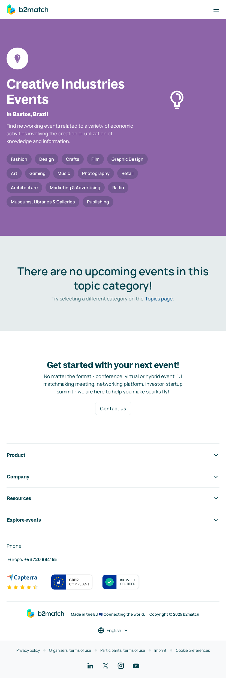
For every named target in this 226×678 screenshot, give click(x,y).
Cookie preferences (193, 650)
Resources (113, 498)
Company (113, 477)
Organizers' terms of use (70, 650)
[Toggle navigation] (216, 9)
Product (113, 455)
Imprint (160, 650)
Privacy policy (28, 650)
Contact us (113, 408)
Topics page (159, 298)
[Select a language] (113, 630)
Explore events (113, 520)
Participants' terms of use (122, 650)
